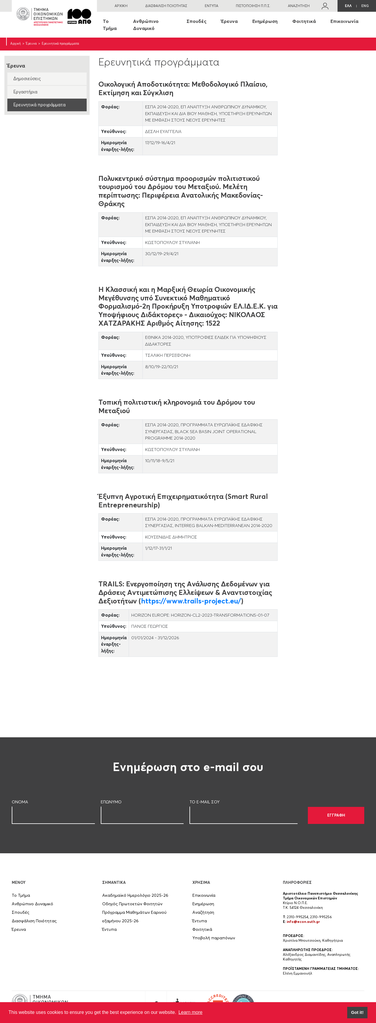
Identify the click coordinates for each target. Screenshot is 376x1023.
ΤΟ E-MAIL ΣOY (204, 802)
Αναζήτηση (203, 912)
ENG (365, 6)
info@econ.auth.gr (303, 921)
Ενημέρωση (265, 21)
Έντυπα (109, 929)
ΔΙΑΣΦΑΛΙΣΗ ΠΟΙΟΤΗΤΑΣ (166, 6)
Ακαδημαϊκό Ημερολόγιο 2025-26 (135, 895)
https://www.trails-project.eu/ (191, 600)
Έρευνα (229, 21)
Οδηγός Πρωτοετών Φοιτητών (132, 903)
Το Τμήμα (110, 24)
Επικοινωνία (344, 21)
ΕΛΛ (348, 6)
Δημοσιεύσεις (27, 78)
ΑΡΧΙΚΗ (121, 6)
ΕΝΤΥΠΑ (211, 6)
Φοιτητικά (304, 21)
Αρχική (15, 43)
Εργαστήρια (25, 92)
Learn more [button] (190, 1012)
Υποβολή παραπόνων (213, 937)
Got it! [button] (357, 1012)
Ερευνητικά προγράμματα (39, 104)
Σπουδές (197, 21)
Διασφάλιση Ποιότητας (34, 920)
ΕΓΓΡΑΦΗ (336, 815)
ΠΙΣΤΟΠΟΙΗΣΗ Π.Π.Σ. (253, 6)
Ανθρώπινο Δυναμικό (146, 24)
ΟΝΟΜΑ (20, 802)
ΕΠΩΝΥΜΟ (111, 802)
